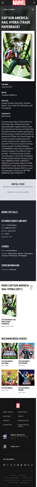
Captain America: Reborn (24, 389)
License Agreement (27, 480)
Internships (7, 425)
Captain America (7, 388)
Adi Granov (6, 116)
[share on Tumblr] (15, 465)
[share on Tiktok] (32, 465)
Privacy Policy (22, 475)
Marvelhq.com (23, 420)
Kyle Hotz (19, 103)
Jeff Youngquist (22, 255)
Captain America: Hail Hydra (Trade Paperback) (9, 322)
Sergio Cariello (8, 103)
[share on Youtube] (18, 465)
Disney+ (21, 416)
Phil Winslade (23, 105)
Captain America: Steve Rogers (24, 362)
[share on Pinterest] (25, 465)
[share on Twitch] (28, 465)
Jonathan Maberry (9, 95)
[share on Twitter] (8, 465)
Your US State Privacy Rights (11, 477)
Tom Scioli (12, 105)
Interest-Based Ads (13, 482)
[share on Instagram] (11, 465)
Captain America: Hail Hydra (7, 362)
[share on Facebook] (4, 465)
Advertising (22, 412)
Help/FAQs (6, 416)
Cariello (8, 326)
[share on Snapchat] (21, 465)
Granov (12, 326)
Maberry (4, 326)
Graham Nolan (28, 253)
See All (31, 288)
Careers (6, 420)
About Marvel (8, 412)
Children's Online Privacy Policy (11, 480)
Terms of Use (13, 475)
